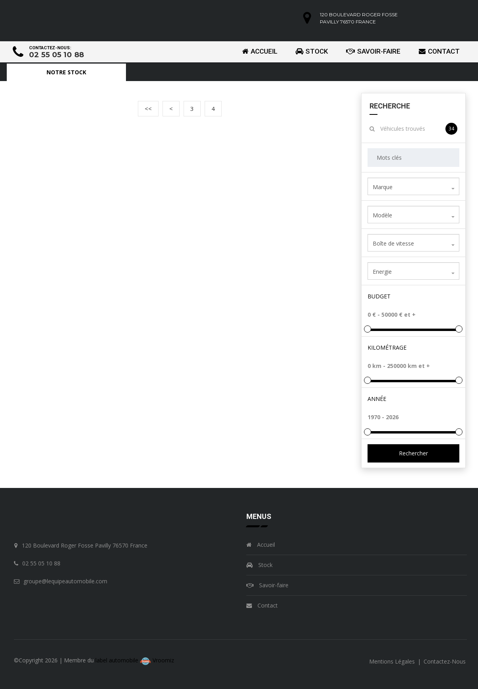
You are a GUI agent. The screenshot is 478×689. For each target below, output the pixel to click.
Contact (439, 51)
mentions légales (392, 661)
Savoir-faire (373, 51)
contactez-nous (445, 661)
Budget (379, 296)
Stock (312, 51)
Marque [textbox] (383, 187)
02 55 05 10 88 (56, 54)
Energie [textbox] (382, 271)
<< (148, 108)
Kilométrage (387, 347)
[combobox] (413, 186)
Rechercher (413, 453)
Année (377, 399)
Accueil (259, 51)
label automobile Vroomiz (134, 660)
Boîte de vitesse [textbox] (393, 243)
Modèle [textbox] (382, 215)
